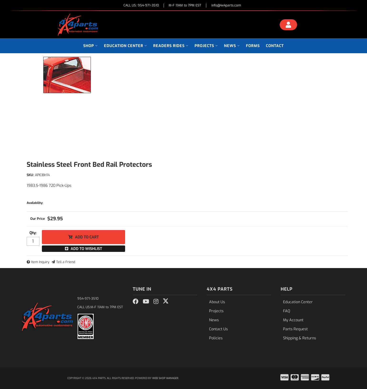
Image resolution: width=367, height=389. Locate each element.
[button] (90, 45)
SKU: (30, 175)
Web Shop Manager (165, 378)
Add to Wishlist (86, 248)
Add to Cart (87, 237)
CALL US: (141, 6)
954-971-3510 (87, 298)
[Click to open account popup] (288, 25)
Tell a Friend (65, 262)
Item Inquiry (40, 262)
